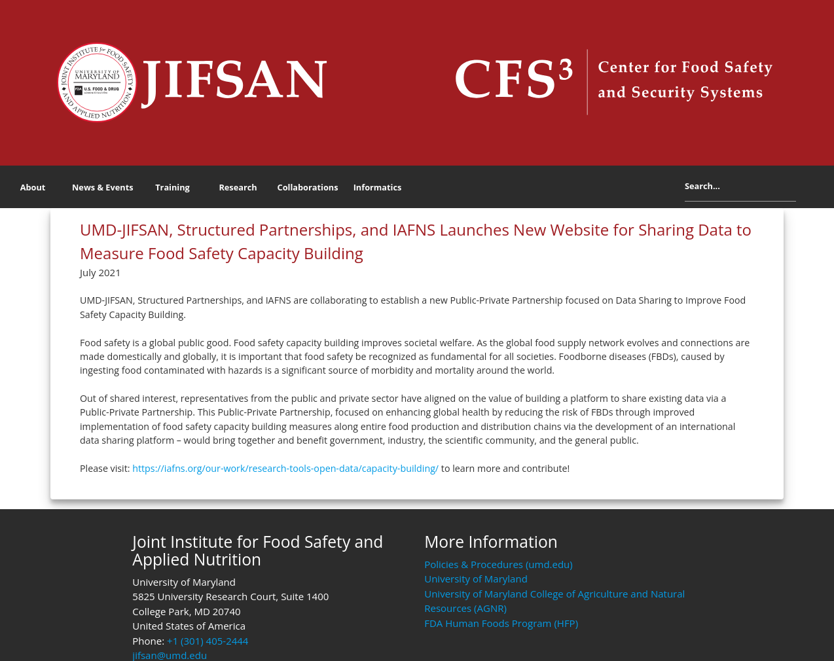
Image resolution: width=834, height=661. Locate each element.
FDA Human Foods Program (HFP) (501, 623)
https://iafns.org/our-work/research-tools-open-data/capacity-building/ (285, 468)
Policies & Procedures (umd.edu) (498, 564)
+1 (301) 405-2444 (207, 640)
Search (806, 189)
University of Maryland (476, 578)
